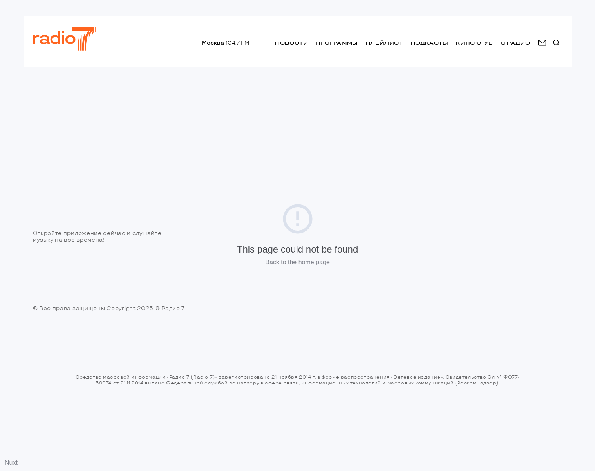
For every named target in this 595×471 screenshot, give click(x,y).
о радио (515, 43)
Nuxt (11, 462)
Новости (291, 43)
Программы (337, 43)
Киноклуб (474, 43)
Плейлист (384, 43)
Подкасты (430, 43)
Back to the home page (297, 262)
